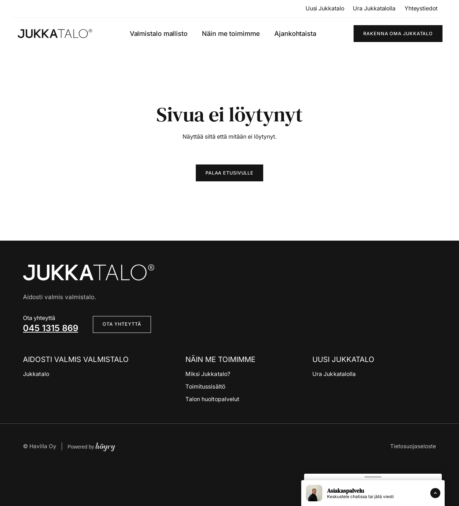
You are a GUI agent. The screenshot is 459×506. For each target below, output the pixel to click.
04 (28, 328)
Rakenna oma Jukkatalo (398, 33)
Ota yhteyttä (122, 324)
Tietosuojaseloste (413, 446)
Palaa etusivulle (229, 173)
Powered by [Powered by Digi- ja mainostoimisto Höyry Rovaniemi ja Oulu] (91, 446)
